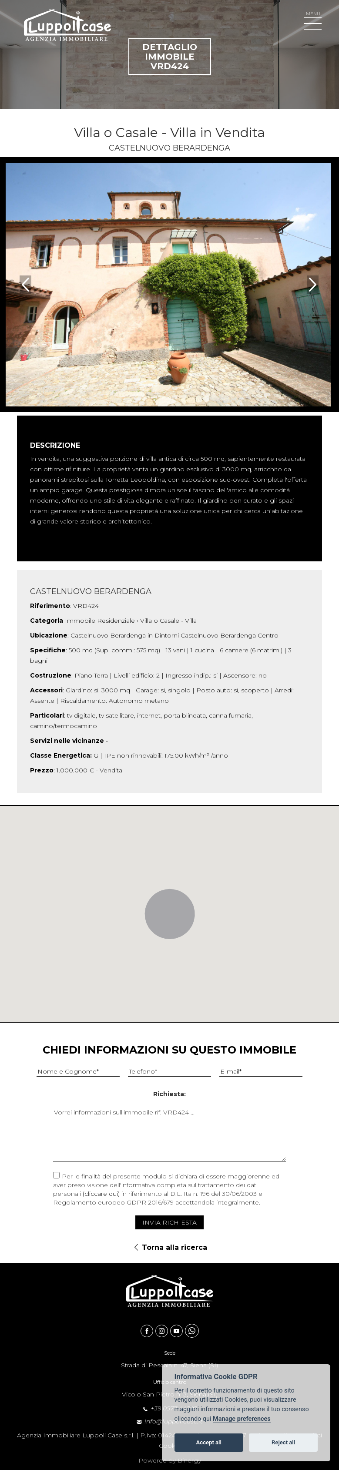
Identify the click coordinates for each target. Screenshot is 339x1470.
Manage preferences (242, 1419)
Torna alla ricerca (174, 1247)
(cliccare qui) (101, 1194)
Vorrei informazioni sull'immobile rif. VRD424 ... (169, 1134)
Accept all (209, 1442)
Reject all (283, 1442)
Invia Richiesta (169, 1222)
